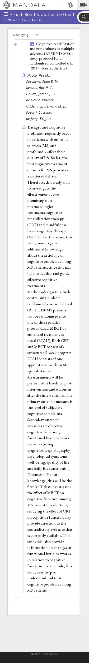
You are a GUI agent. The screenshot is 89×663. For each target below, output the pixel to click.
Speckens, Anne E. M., (43, 81)
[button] (83, 5)
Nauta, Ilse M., (39, 75)
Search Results (32, 20)
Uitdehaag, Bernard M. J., (46, 106)
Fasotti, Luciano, (39, 112)
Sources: (13, 20)
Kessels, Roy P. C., (40, 87)
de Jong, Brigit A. (39, 118)
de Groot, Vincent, (41, 100)
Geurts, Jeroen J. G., (42, 94)
